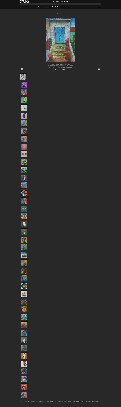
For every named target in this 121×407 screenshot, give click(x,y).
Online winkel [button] (55, 7)
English (99, 7)
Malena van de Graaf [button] (26, 7)
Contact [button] (70, 7)
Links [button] (63, 7)
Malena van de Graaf (57, 1)
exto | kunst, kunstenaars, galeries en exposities (24, 1)
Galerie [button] (45, 7)
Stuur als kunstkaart (60, 69)
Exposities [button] (38, 7)
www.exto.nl (34, 401)
